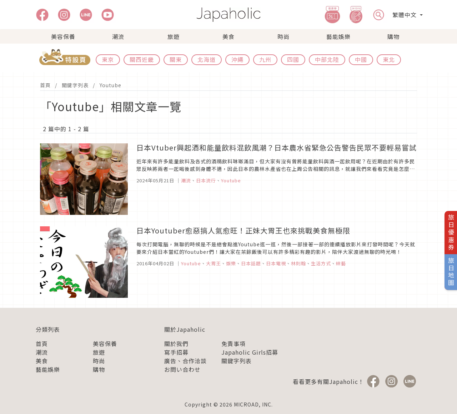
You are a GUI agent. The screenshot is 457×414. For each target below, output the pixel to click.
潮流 (118, 36)
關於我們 (176, 343)
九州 (265, 59)
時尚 (283, 36)
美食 (228, 36)
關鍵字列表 (75, 85)
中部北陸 (327, 59)
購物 (393, 36)
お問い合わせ (182, 369)
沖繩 (237, 59)
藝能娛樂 (338, 36)
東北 (389, 59)
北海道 (206, 59)
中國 (361, 59)
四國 (293, 59)
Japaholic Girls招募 (249, 352)
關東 (176, 59)
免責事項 (233, 343)
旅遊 (173, 36)
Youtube (110, 85)
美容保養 (63, 36)
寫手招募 (176, 352)
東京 (108, 59)
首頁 (45, 85)
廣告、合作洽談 (185, 360)
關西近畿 (142, 59)
